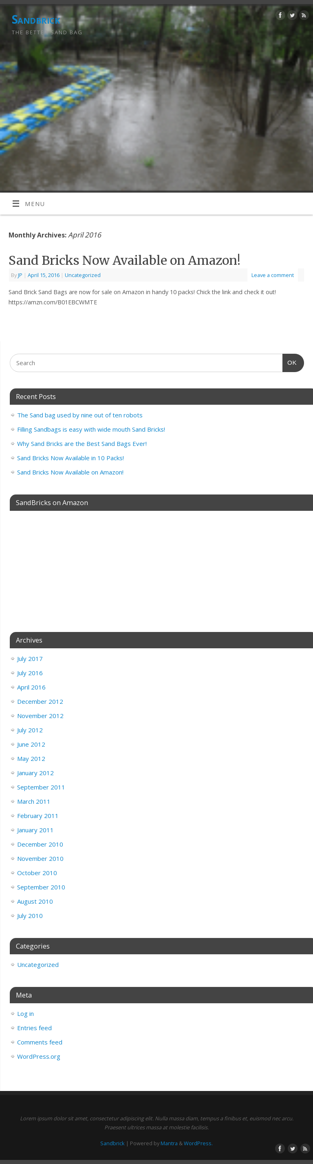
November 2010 (40, 858)
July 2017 (30, 658)
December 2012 (40, 701)
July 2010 (30, 915)
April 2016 (31, 687)
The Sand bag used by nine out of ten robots (80, 415)
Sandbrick (36, 19)
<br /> (157, 564)
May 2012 (31, 758)
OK (289, 361)
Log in (25, 1013)
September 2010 (41, 887)
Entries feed (34, 1028)
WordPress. (198, 1143)
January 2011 (35, 830)
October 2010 (37, 873)
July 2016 (30, 673)
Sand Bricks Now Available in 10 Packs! (70, 458)
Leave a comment (272, 275)
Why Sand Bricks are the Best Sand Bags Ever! (82, 443)
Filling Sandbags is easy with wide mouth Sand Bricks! (91, 429)
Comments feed (39, 1042)
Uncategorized (83, 275)
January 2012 (35, 773)
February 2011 (38, 815)
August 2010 (35, 901)
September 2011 (41, 787)
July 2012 (30, 730)
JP (20, 275)
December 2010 (40, 844)
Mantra (169, 1143)
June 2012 (31, 744)
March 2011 (34, 801)
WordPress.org (38, 1056)
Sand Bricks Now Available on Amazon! (124, 260)
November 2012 (40, 716)
